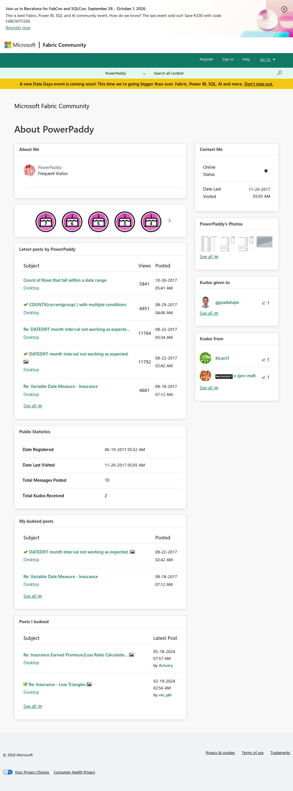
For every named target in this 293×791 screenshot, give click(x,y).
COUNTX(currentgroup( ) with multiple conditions (77, 304)
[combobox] (218, 73)
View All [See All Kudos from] (209, 387)
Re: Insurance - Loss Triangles (58, 684)
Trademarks (280, 752)
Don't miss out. (258, 84)
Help (246, 59)
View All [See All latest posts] (32, 406)
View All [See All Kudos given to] (209, 313)
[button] (209, 244)
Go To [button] (265, 59)
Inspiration (124, 44)
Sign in (227, 59)
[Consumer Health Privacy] (74, 772)
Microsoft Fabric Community (51, 106)
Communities (173, 44)
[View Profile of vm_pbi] (165, 694)
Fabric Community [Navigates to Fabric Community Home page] (64, 44)
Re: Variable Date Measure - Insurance (60, 386)
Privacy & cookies (220, 752)
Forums (99, 44)
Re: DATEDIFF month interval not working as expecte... (76, 329)
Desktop (31, 288)
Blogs (198, 44)
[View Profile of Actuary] (166, 665)
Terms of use (253, 752)
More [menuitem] (218, 44)
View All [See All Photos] (209, 256)
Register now (18, 27)
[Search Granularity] (125, 73)
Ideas (147, 44)
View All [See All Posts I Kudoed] (32, 706)
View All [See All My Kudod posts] (32, 596)
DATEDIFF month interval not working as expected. (79, 354)
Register (206, 59)
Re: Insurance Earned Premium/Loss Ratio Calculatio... (76, 655)
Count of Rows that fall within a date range (64, 280)
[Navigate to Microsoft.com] (20, 45)
